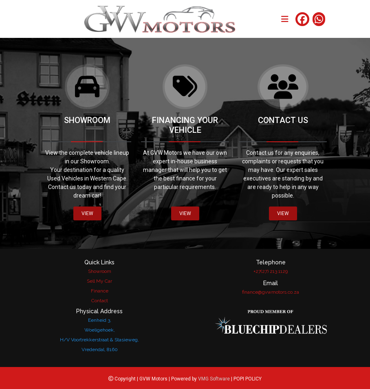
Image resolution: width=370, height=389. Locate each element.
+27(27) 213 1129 (270, 271)
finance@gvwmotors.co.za (270, 292)
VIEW (87, 213)
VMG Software (214, 379)
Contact (99, 300)
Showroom (99, 271)
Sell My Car (99, 281)
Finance (99, 291)
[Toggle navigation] (285, 19)
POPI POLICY (247, 379)
